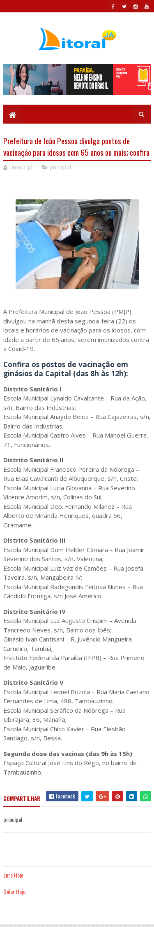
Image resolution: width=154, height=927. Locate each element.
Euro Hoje (13, 875)
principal (60, 167)
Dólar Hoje (14, 891)
